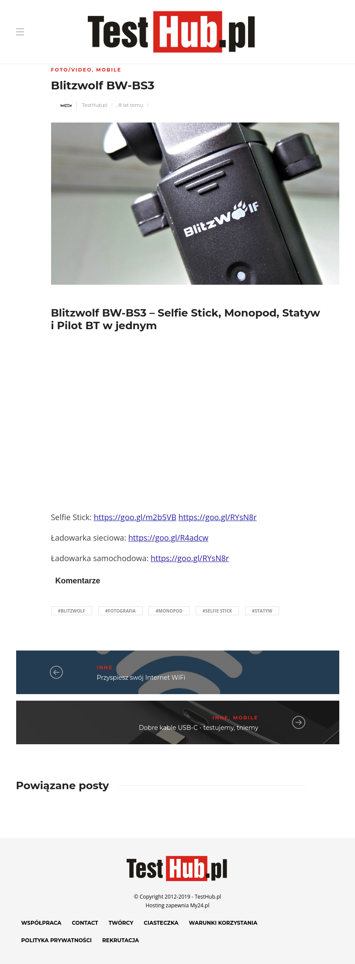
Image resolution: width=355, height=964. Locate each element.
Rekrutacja (120, 940)
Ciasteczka (161, 923)
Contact (85, 923)
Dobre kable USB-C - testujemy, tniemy (198, 728)
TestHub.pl (94, 105)
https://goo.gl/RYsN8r (218, 517)
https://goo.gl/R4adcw (168, 537)
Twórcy (121, 923)
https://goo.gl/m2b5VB (135, 517)
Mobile (108, 70)
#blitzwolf (72, 611)
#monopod (169, 611)
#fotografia (120, 611)
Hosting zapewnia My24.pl (178, 905)
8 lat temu (130, 105)
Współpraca (41, 923)
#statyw (262, 611)
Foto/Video (71, 70)
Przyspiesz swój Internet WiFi (141, 677)
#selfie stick (217, 611)
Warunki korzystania (223, 923)
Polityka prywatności (56, 940)
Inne (105, 667)
